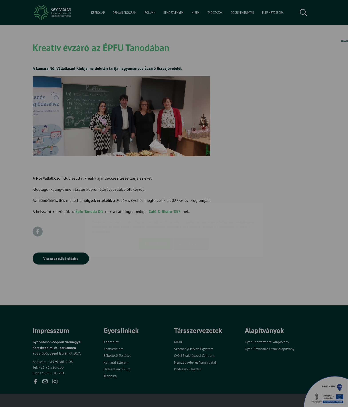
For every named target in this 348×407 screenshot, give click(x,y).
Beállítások (191, 218)
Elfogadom (156, 218)
